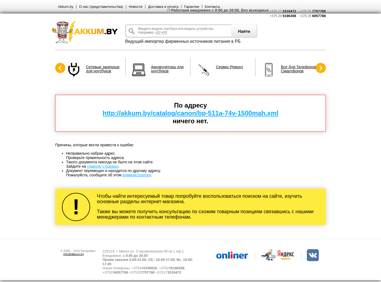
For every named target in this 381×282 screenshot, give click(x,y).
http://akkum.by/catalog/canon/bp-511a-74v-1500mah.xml (190, 113)
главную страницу (102, 166)
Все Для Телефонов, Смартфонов (299, 69)
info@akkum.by (73, 254)
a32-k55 (161, 32)
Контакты (212, 7)
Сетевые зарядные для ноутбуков (103, 69)
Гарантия (191, 7)
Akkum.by (65, 7)
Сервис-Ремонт (229, 67)
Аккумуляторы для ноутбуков (167, 69)
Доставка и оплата (163, 7)
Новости (135, 7)
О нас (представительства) (101, 7)
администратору (137, 175)
